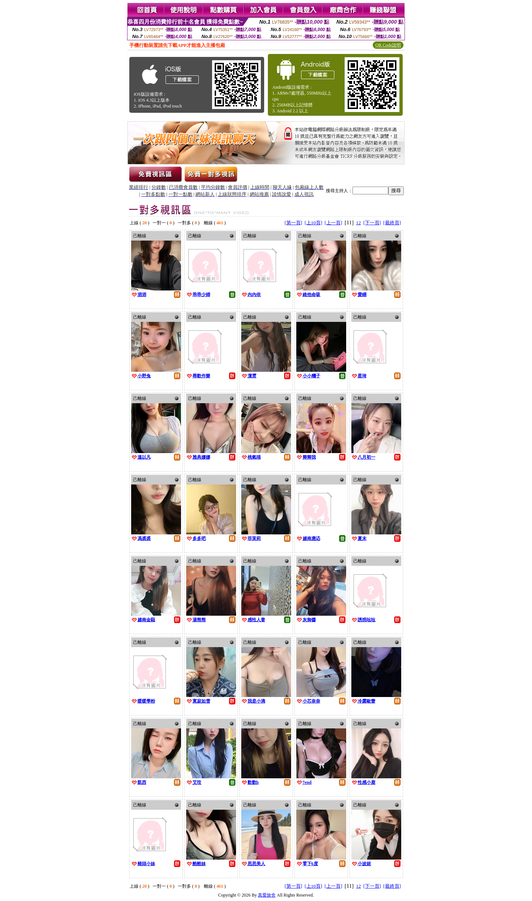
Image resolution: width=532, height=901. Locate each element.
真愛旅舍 (267, 895)
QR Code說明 (388, 45)
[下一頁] (372, 222)
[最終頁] (392, 222)
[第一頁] (293, 222)
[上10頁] (313, 222)
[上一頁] (333, 222)
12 (358, 222)
